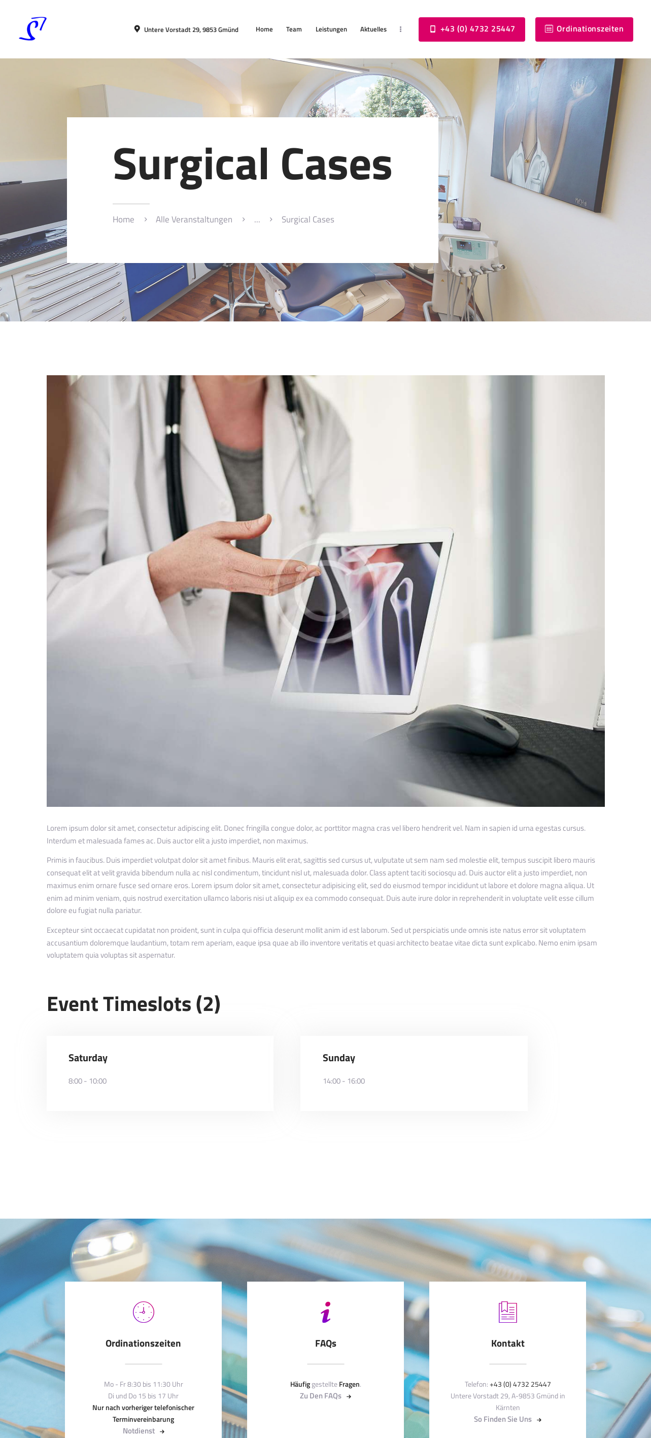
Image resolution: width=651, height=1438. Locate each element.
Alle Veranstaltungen (194, 219)
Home (123, 219)
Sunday (339, 1058)
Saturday (88, 1058)
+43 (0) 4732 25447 (520, 1384)
